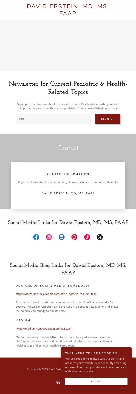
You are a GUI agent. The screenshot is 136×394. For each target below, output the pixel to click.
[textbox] (53, 119)
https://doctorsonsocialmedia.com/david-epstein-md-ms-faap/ (57, 294)
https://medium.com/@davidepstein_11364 (44, 328)
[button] (13, 9)
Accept (96, 381)
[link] (68, 14)
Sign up (108, 119)
